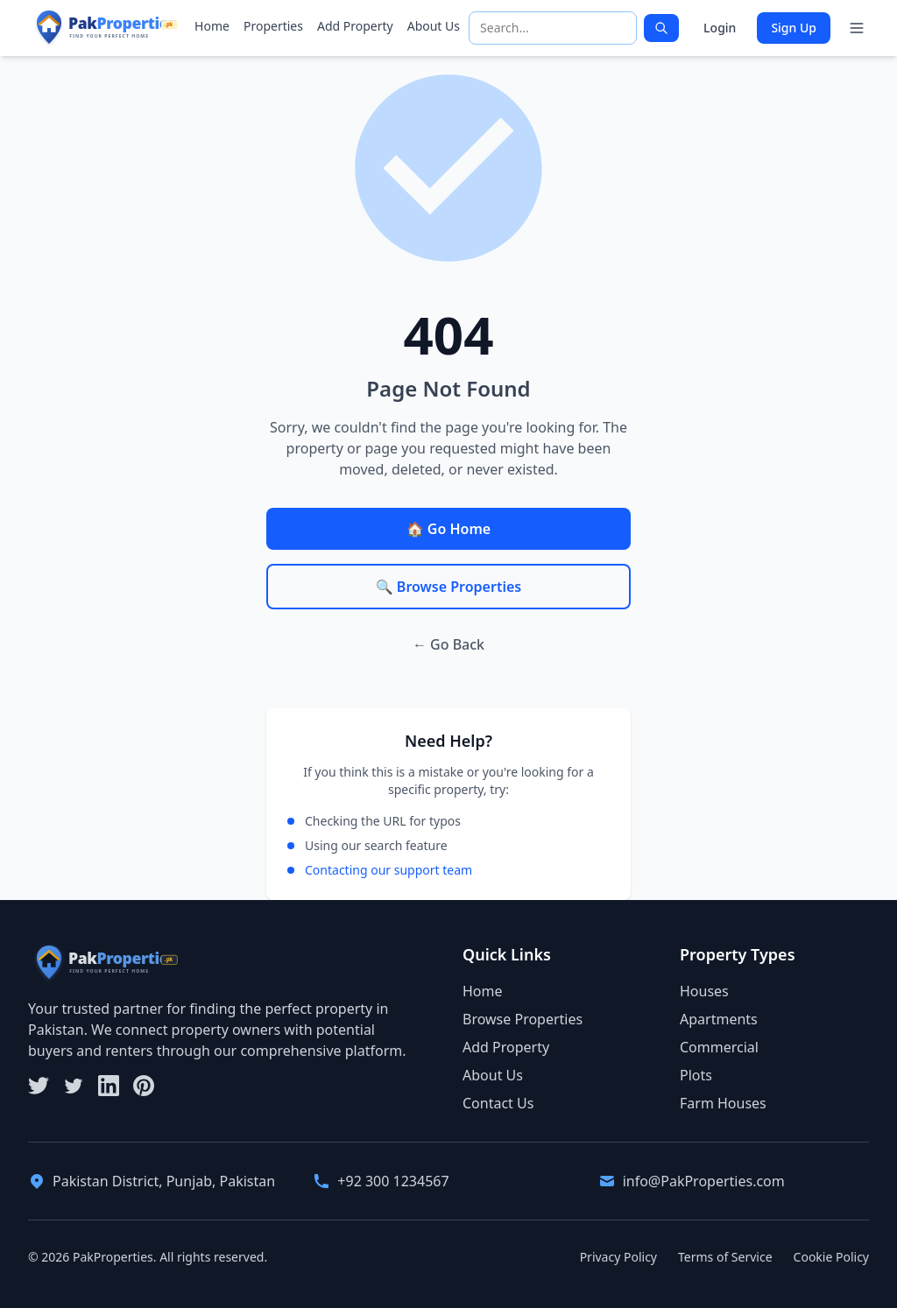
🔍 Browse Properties (448, 586)
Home (212, 26)
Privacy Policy (618, 1256)
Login (719, 27)
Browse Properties (523, 1019)
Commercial (719, 1047)
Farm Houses (723, 1103)
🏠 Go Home (448, 528)
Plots (696, 1075)
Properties (273, 26)
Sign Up (793, 27)
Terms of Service (725, 1256)
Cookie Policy (831, 1256)
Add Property (355, 26)
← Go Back (448, 644)
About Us (433, 26)
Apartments (719, 1019)
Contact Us (498, 1103)
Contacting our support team (388, 869)
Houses (704, 991)
